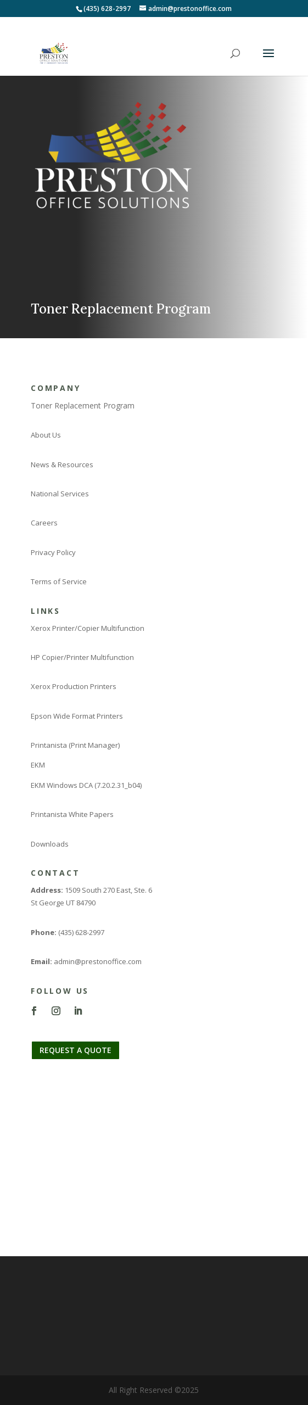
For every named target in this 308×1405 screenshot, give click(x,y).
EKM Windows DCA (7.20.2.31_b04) (86, 785)
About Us (46, 435)
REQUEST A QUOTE (75, 1050)
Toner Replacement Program (83, 405)
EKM (38, 765)
